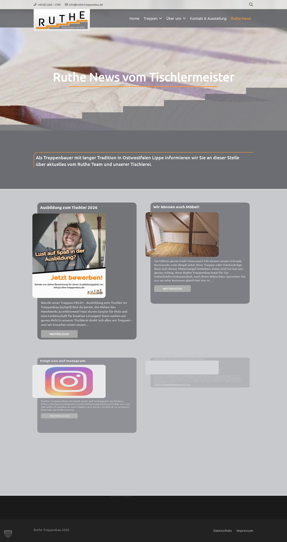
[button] (251, 4)
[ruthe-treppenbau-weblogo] (62, 20)
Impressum (245, 530)
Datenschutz (222, 530)
